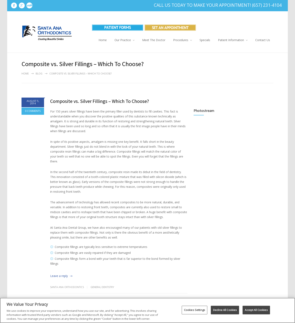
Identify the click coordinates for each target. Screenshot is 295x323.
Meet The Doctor (153, 40)
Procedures (180, 40)
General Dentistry (102, 287)
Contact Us (262, 40)
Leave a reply (59, 276)
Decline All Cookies (225, 310)
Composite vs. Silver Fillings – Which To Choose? (99, 101)
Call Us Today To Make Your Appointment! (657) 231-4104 (218, 5)
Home (103, 40)
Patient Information (231, 40)
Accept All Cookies (256, 310)
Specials (205, 40)
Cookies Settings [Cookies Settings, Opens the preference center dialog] (194, 310)
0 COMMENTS (33, 111)
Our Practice (123, 40)
